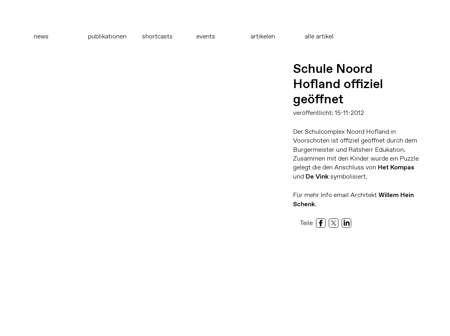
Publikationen (107, 36)
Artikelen (262, 36)
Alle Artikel (319, 36)
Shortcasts (157, 36)
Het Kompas (396, 167)
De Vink (317, 176)
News (41, 36)
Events (205, 36)
